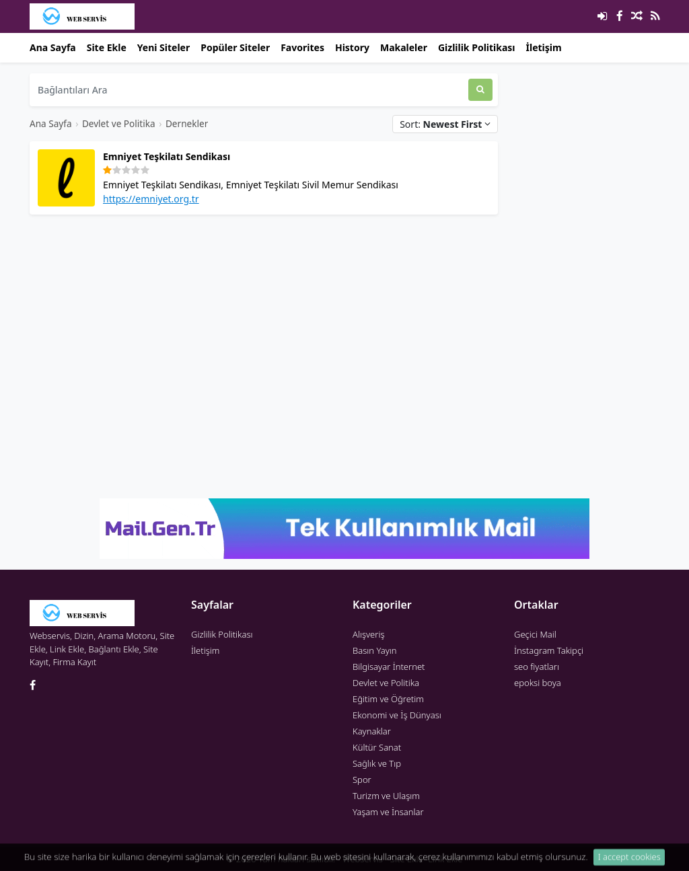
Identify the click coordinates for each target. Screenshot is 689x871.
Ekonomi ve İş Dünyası (397, 715)
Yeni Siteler (163, 47)
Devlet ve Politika (118, 123)
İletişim (544, 47)
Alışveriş (369, 634)
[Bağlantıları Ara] (249, 90)
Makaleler (403, 47)
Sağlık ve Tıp (377, 763)
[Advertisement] (264, 319)
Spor (362, 779)
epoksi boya (537, 683)
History (352, 47)
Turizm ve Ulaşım (386, 796)
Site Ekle (106, 47)
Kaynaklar (372, 731)
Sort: (445, 124)
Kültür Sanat (377, 747)
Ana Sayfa (53, 47)
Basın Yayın (375, 650)
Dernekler (187, 123)
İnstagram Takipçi (548, 650)
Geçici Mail (535, 634)
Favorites (302, 47)
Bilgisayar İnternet (389, 666)
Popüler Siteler (235, 47)
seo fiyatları (536, 666)
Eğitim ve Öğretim (388, 699)
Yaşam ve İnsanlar (388, 812)
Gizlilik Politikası (476, 47)
